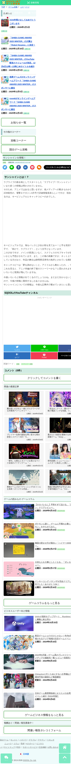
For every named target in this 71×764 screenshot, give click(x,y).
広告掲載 (42, 747)
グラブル (32, 740)
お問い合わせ (53, 747)
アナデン (41, 740)
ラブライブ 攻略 (26, 364)
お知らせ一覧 (18, 122)
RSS (18, 747)
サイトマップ (9, 747)
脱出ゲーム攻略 (18, 149)
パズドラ (23, 740)
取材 (23, 744)
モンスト (14, 740)
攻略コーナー (18, 140)
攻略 (4, 162)
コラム (16, 744)
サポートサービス (30, 747)
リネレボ (50, 740)
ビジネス (40, 744)
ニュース (8, 744)
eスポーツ (30, 744)
